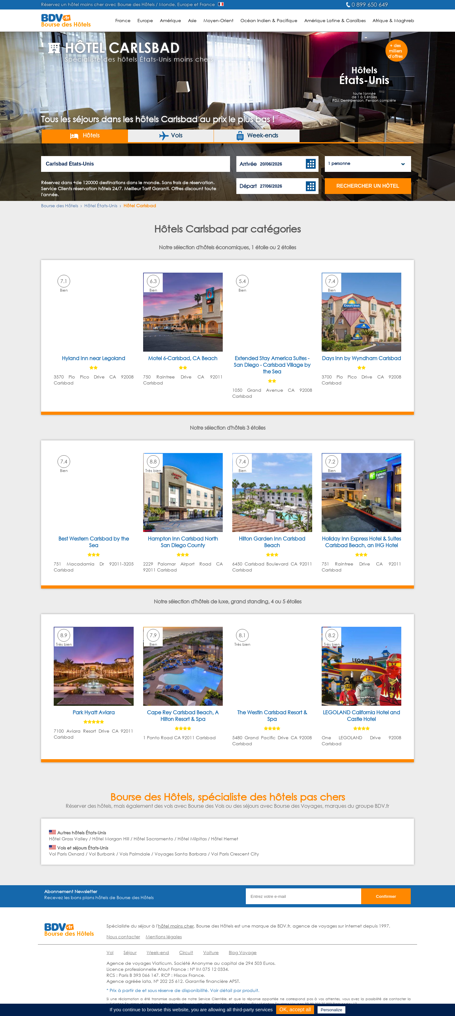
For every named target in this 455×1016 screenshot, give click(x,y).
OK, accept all (295, 1009)
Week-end (158, 952)
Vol (109, 952)
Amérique (170, 20)
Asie (192, 20)
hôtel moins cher (176, 926)
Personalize (331, 1009)
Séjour (130, 952)
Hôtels (85, 136)
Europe (145, 20)
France (122, 20)
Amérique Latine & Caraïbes (335, 20)
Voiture (211, 952)
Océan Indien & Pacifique (268, 20)
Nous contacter (123, 937)
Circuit (186, 952)
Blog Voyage (243, 952)
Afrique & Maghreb (393, 20)
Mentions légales (164, 937)
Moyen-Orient (218, 20)
